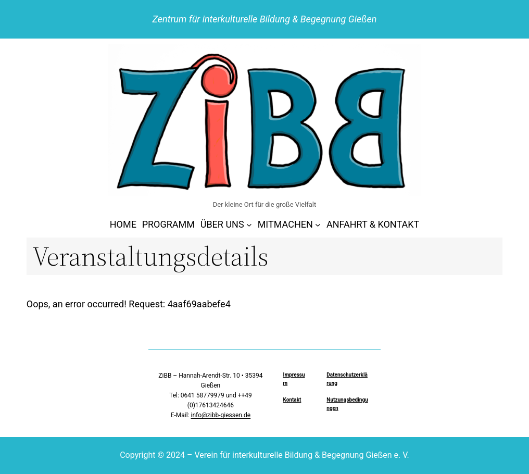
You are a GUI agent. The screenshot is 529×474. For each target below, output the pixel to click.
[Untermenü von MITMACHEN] (318, 225)
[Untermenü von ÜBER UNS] (249, 225)
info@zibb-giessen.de (220, 415)
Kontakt (292, 400)
